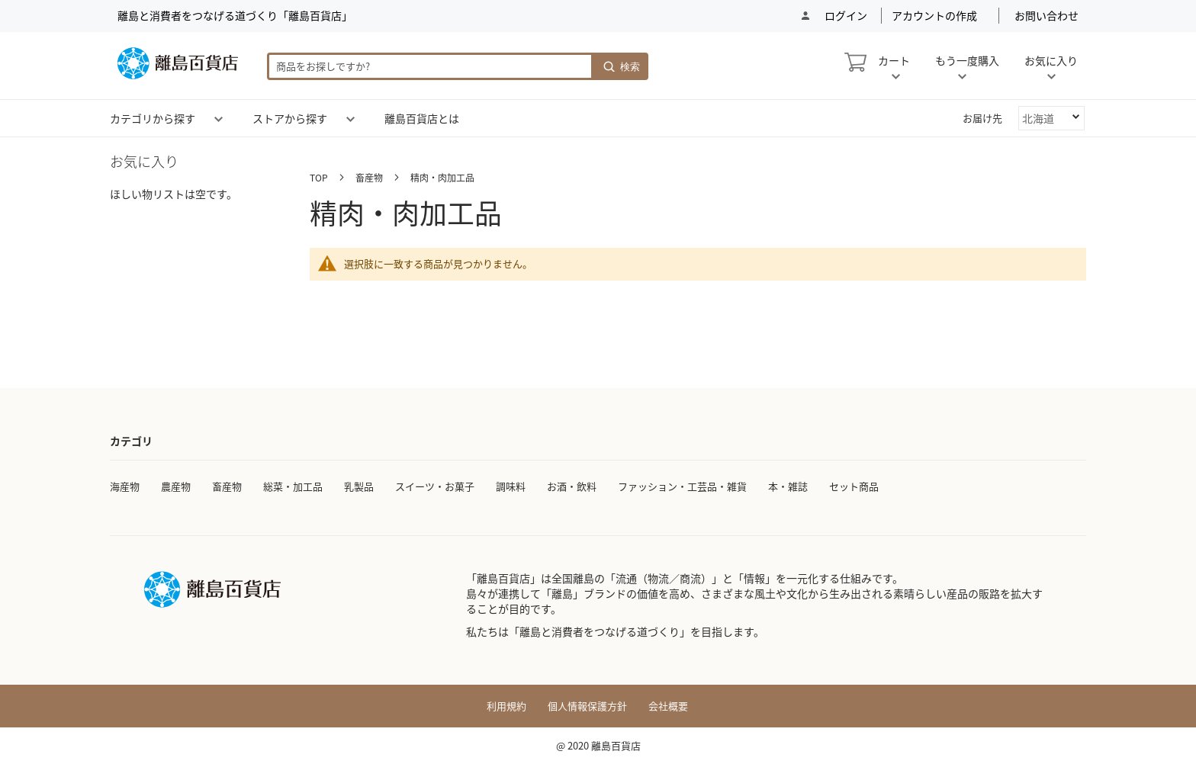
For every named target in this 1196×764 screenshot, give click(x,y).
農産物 (176, 486)
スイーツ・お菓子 (434, 486)
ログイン (844, 15)
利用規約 (506, 706)
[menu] (598, 118)
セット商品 (854, 486)
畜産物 (370, 177)
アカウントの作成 (934, 15)
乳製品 (359, 486)
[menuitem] (152, 118)
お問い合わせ (1046, 15)
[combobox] (430, 66)
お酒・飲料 (571, 486)
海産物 (125, 486)
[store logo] (177, 63)
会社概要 (668, 706)
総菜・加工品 (293, 486)
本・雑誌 (788, 486)
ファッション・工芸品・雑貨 (682, 486)
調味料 (511, 486)
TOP (320, 177)
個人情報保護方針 (587, 706)
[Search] (620, 66)
